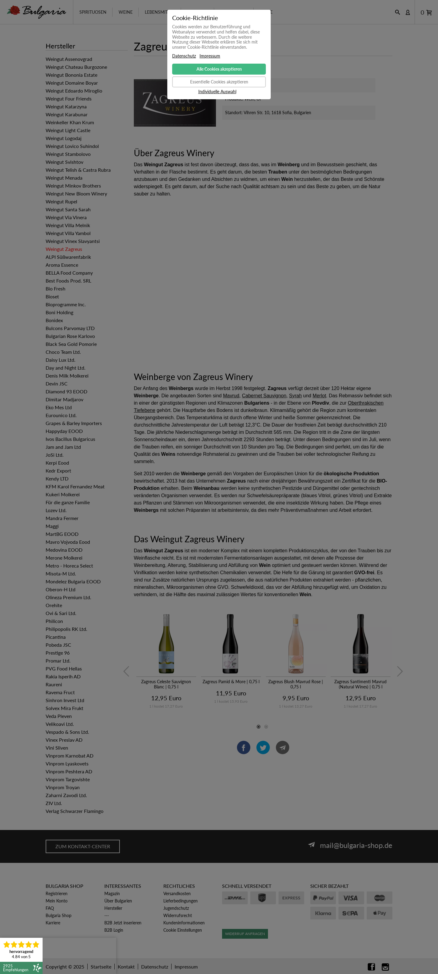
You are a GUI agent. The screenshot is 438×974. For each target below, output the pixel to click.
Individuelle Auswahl (217, 91)
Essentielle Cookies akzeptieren (219, 81)
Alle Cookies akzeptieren (219, 69)
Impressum (210, 56)
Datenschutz (184, 56)
